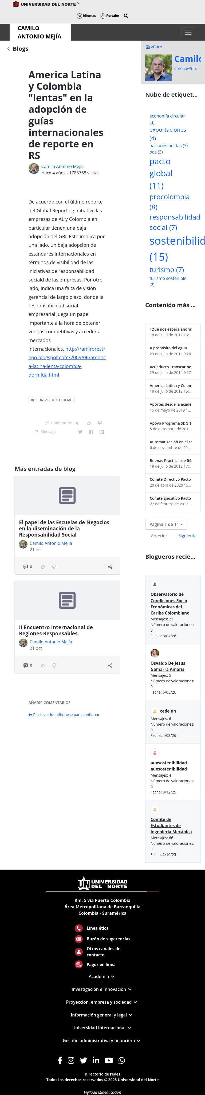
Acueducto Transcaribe (170, 366)
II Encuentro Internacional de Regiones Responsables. (56, 630)
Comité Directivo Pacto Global (171, 479)
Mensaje (45, 431)
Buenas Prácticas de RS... (171, 460)
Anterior (159, 536)
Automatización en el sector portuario (171, 441)
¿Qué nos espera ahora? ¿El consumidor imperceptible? (171, 329)
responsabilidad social (51, 400)
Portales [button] (110, 15)
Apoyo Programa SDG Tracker (171, 423)
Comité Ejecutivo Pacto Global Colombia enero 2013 (171, 498)
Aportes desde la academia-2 (171, 404)
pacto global (160, 173)
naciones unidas (168, 145)
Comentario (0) (61, 422)
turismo (166, 269)
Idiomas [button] (86, 15)
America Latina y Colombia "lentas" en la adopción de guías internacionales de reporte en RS (171, 385)
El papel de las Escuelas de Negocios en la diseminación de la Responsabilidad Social (64, 528)
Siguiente (187, 536)
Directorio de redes (102, 1074)
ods (156, 152)
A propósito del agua (168, 347)
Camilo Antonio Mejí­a (62, 166)
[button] (126, 16)
